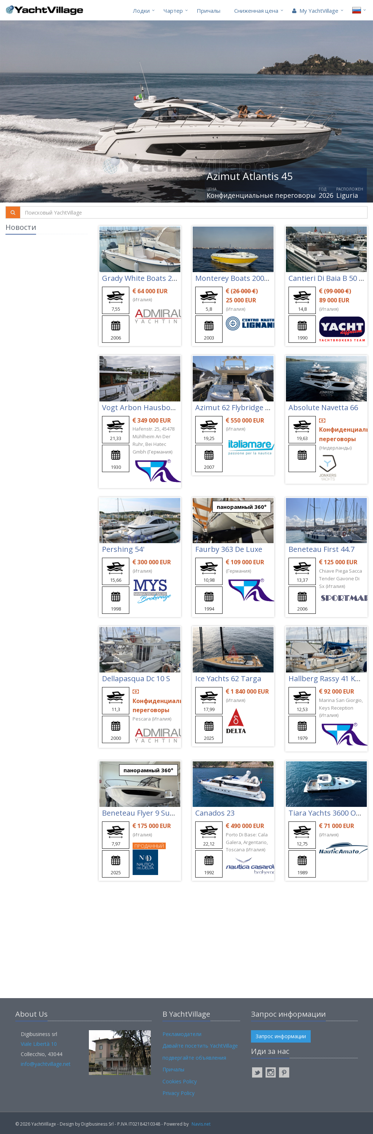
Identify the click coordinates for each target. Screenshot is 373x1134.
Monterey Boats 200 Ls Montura (250, 278)
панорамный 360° (242, 506)
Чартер (173, 10)
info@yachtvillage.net (46, 1063)
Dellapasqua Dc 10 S (136, 678)
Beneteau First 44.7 (321, 549)
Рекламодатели (181, 1034)
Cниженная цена (256, 10)
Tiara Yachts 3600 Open (328, 813)
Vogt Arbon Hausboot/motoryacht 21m (169, 407)
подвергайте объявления (194, 1057)
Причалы (208, 10)
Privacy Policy (178, 1093)
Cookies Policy (179, 1081)
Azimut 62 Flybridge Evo (236, 407)
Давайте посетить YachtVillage (200, 1045)
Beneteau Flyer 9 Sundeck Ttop (155, 813)
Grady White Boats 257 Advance (156, 278)
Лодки (141, 10)
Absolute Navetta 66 (323, 407)
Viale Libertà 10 (39, 1043)
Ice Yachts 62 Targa (228, 678)
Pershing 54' (123, 549)
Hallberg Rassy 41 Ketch (329, 678)
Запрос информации (281, 1036)
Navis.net (201, 1124)
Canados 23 (215, 813)
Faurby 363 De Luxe (228, 549)
